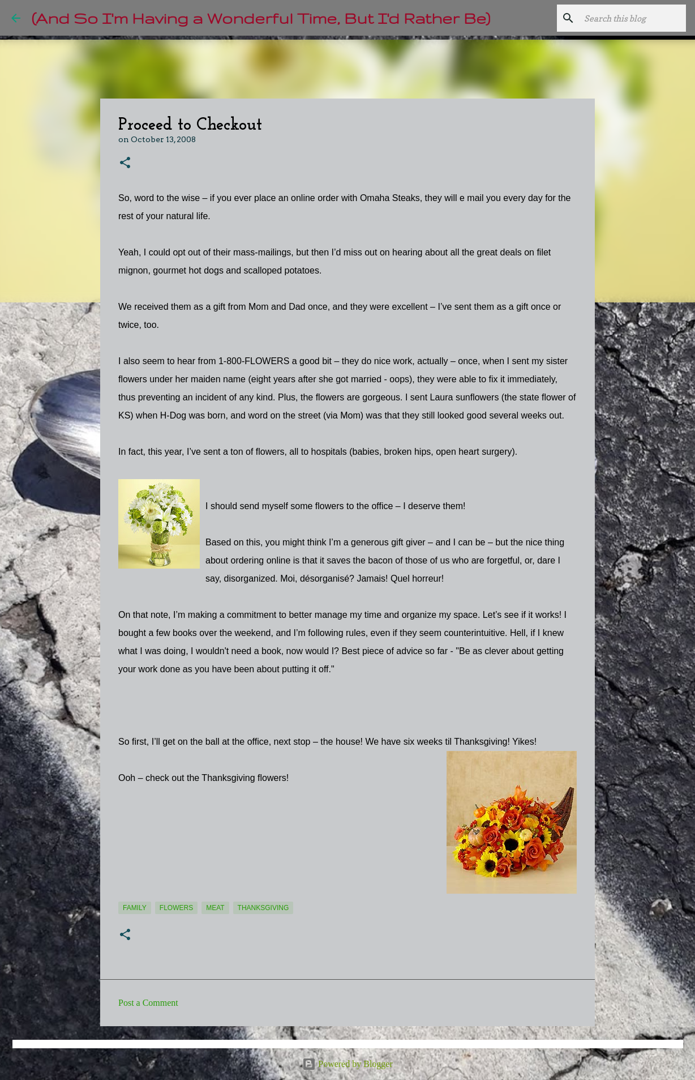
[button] (125, 163)
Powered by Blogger (347, 1064)
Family (135, 908)
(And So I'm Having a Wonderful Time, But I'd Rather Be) (261, 18)
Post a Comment (148, 1003)
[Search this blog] (626, 18)
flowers (176, 908)
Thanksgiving (263, 908)
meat (215, 908)
